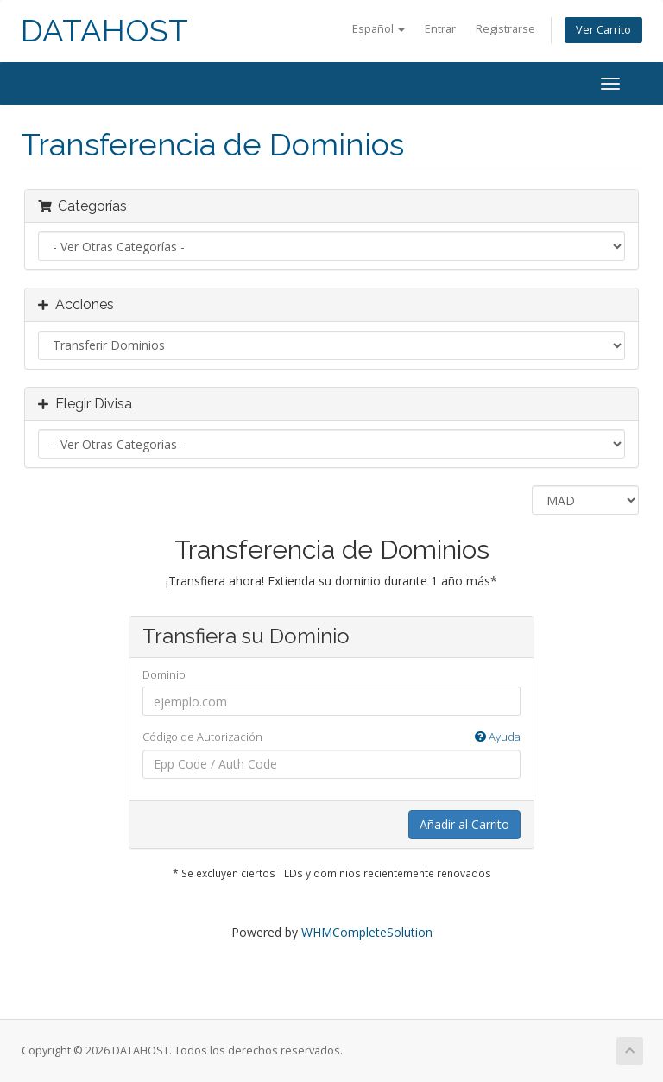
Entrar (440, 29)
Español (378, 29)
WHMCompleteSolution (367, 932)
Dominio (164, 674)
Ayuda (498, 736)
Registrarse (505, 29)
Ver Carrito (603, 29)
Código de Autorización (331, 737)
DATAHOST (104, 30)
